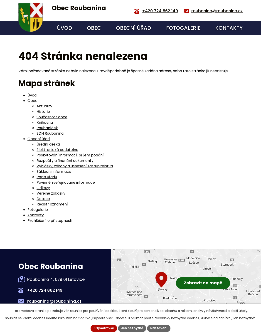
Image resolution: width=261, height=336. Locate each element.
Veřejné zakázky (51, 193)
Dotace (43, 198)
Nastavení (160, 328)
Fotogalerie (183, 28)
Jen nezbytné (132, 328)
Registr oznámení (52, 204)
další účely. (239, 310)
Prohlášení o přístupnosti (49, 220)
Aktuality (44, 106)
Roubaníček (47, 128)
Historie (43, 111)
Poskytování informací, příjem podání (70, 155)
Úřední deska (48, 144)
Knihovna (45, 122)
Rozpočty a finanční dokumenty (65, 160)
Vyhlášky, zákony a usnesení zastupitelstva (75, 166)
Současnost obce (52, 117)
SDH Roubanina (50, 133)
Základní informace (54, 171)
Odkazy (43, 187)
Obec (94, 28)
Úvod (64, 28)
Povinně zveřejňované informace (66, 182)
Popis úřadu (47, 177)
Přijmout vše (102, 328)
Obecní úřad (133, 28)
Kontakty (229, 28)
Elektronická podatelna (57, 149)
